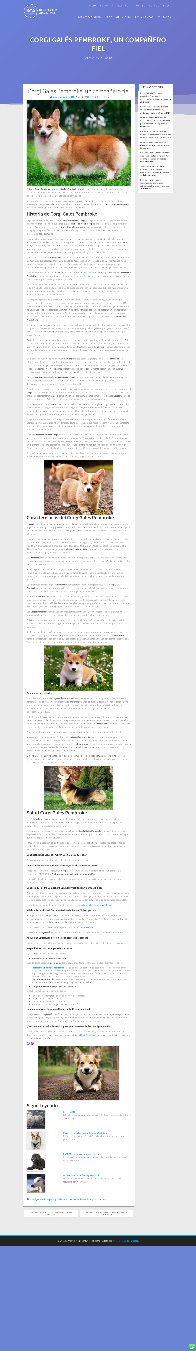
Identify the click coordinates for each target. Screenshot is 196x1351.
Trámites (138, 5)
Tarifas (123, 5)
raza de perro (100, 1199)
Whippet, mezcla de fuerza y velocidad (81, 1175)
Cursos (154, 5)
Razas (167, 5)
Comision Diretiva (61, 97)
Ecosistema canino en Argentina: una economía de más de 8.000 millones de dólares (154, 109)
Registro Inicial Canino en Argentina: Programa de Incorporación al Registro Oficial (154, 96)
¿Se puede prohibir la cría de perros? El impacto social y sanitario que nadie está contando (155, 169)
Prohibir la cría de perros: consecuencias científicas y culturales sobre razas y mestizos (154, 183)
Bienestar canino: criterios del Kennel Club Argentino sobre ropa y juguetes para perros (155, 134)
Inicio (92, 5)
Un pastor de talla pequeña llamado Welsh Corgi (85, 1132)
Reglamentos (144, 17)
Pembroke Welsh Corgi (83, 1199)
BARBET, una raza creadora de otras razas (82, 1154)
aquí (121, 932)
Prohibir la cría (119, 17)
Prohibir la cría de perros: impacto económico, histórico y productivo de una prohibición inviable (155, 155)
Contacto (164, 17)
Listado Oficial (86, 927)
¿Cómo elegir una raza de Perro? (97, 904)
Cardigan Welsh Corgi (41, 1199)
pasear (42, 623)
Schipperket (89, 276)
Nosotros (107, 5)
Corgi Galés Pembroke (61, 1199)
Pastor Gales (69, 1111)
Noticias (98, 97)
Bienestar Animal (90, 17)
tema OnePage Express (127, 1240)
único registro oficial (51, 915)
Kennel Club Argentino (84, 1034)
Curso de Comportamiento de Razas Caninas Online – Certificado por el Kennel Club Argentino (155, 120)
